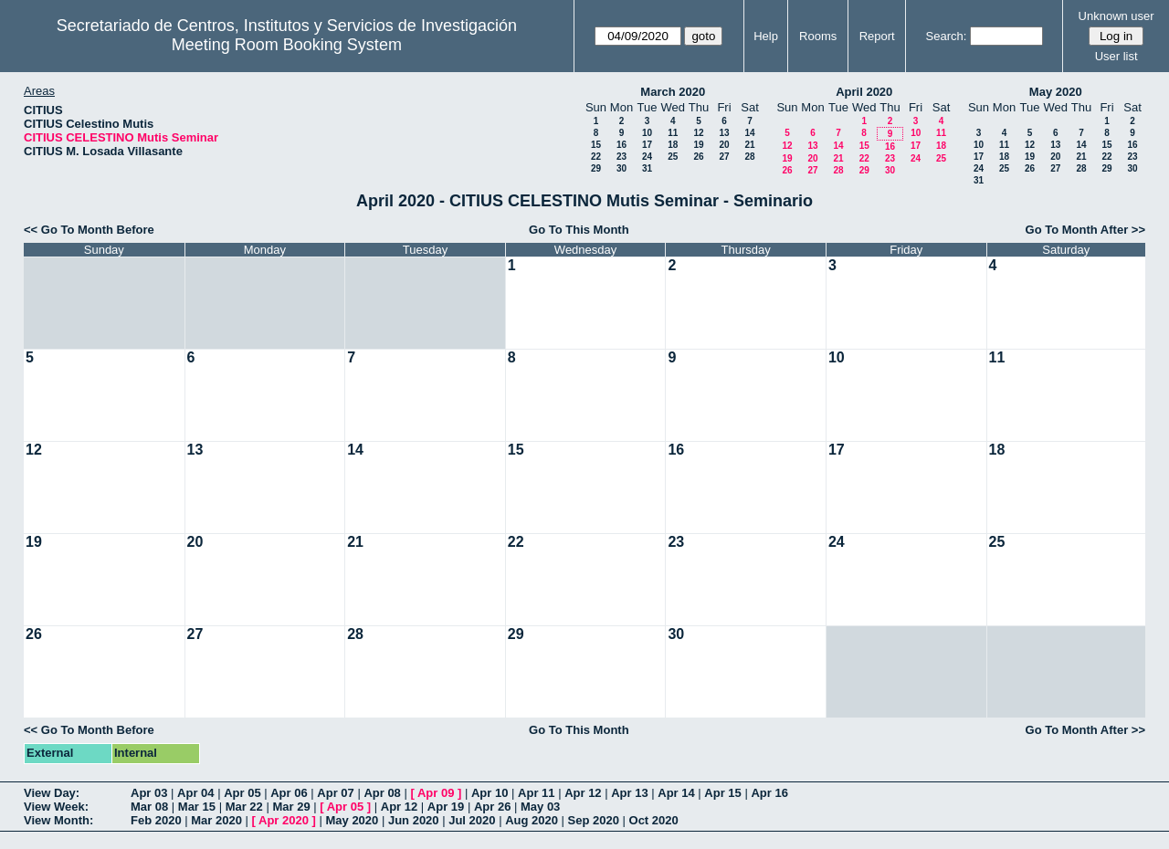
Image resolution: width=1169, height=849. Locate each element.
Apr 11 (536, 793)
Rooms (818, 36)
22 (596, 157)
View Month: (58, 820)
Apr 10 (489, 793)
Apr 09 (435, 793)
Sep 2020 (593, 820)
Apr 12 (582, 793)
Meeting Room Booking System (287, 45)
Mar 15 (197, 806)
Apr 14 (676, 793)
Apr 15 (722, 793)
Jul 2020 (471, 820)
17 (647, 145)
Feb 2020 (156, 820)
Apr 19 (445, 806)
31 (647, 168)
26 (698, 157)
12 (698, 133)
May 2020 (1055, 92)
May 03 (540, 806)
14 (749, 133)
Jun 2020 (413, 820)
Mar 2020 (216, 820)
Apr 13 (629, 793)
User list (1116, 56)
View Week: (56, 806)
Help (765, 36)
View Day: (51, 793)
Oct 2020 (654, 820)
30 (621, 168)
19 (698, 145)
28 (749, 157)
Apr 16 (769, 793)
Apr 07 (335, 793)
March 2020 (672, 92)
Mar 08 (149, 806)
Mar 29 (291, 806)
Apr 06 (288, 793)
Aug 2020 (531, 820)
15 (596, 145)
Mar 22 (244, 806)
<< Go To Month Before (89, 229)
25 (673, 157)
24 (647, 157)
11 (673, 133)
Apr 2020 (283, 820)
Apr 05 (242, 793)
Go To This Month (579, 229)
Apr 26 (492, 806)
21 (749, 145)
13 (724, 133)
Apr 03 (149, 793)
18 (673, 145)
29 (596, 168)
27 (724, 157)
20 (724, 145)
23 (621, 157)
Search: (946, 36)
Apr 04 (195, 793)
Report (877, 36)
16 (621, 145)
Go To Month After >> (1085, 229)
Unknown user (1116, 16)
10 (647, 133)
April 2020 (864, 92)
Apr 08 (381, 793)
